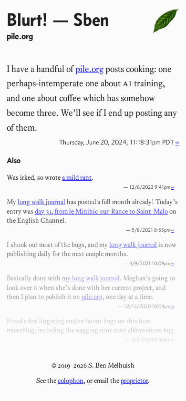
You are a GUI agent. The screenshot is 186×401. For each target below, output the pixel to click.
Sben (91, 19)
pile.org (20, 36)
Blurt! (27, 19)
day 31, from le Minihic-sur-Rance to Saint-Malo (101, 211)
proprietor (134, 380)
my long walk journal (91, 278)
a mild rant (77, 177)
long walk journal (41, 201)
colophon (70, 380)
